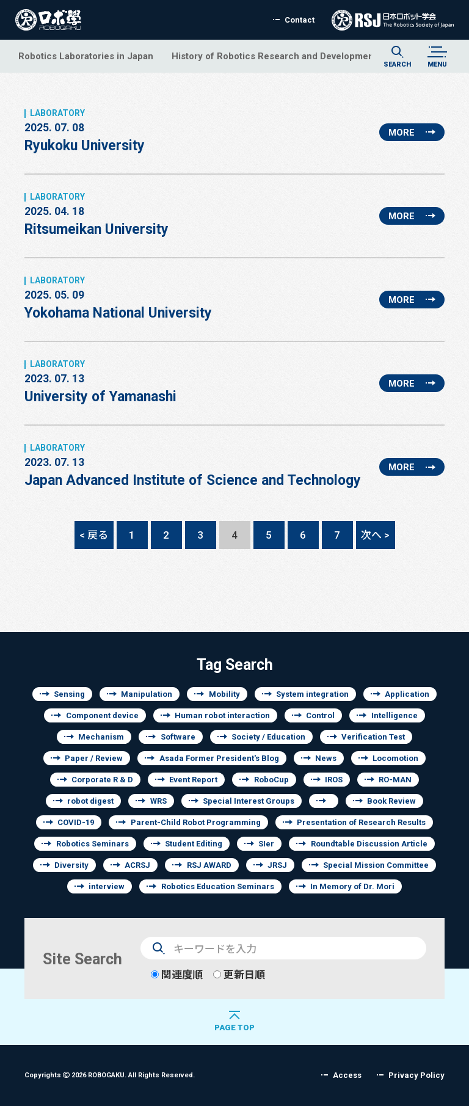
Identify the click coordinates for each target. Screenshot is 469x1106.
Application (407, 694)
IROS (334, 780)
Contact (299, 20)
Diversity (71, 865)
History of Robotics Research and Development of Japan (294, 55)
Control (320, 715)
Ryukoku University (84, 130)
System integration (312, 694)
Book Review (391, 801)
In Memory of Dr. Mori (352, 886)
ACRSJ (137, 865)
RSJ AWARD (209, 865)
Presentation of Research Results (361, 822)
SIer (266, 844)
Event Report (193, 780)
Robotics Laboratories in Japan (85, 55)
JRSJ (277, 865)
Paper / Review (94, 758)
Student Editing (193, 844)
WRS (158, 801)
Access (347, 1075)
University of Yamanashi (100, 381)
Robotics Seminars (92, 844)
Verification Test (373, 737)
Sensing (69, 694)
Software (178, 737)
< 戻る (93, 534)
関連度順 (177, 974)
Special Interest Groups (248, 801)
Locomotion (395, 758)
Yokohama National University (118, 298)
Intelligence (394, 715)
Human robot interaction (222, 715)
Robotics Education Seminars (217, 886)
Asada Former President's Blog (219, 758)
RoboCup (271, 780)
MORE (401, 132)
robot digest (90, 801)
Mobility (224, 694)
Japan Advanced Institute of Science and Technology (192, 465)
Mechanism (101, 737)
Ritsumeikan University (96, 214)
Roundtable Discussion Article (369, 844)
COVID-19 (75, 822)
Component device (102, 715)
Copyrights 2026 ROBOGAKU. (109, 1074)
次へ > (375, 534)
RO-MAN (395, 780)
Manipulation (146, 694)
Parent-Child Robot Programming (196, 822)
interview (107, 886)
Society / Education (268, 737)
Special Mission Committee (376, 865)
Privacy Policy (416, 1075)
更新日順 (239, 974)
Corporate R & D (102, 780)
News (325, 758)
